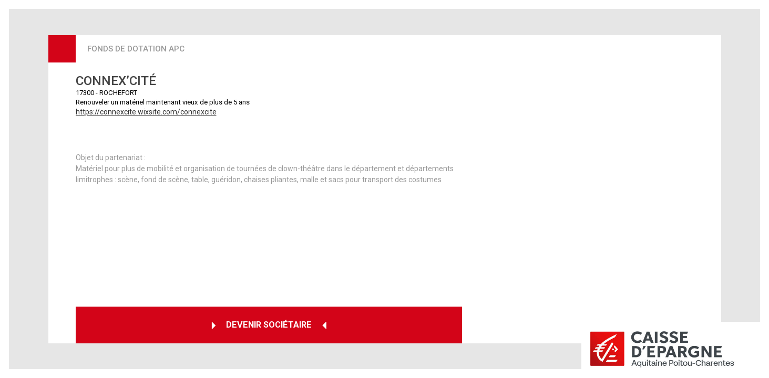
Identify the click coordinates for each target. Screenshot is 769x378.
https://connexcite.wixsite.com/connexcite (146, 112)
